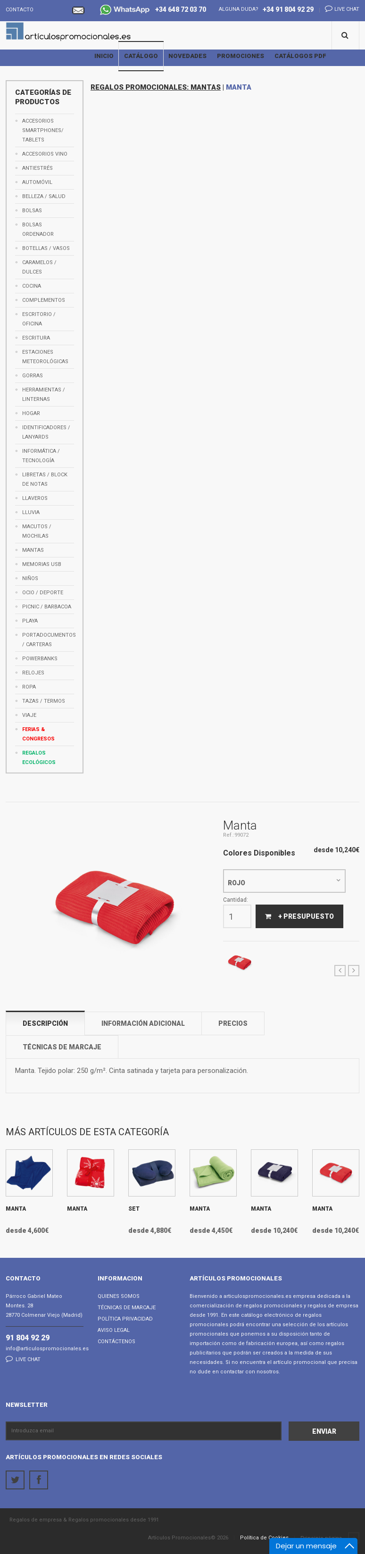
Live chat (339, 8)
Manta (16, 1208)
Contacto (19, 10)
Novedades (187, 55)
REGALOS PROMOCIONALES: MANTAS (156, 87)
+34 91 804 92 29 (288, 9)
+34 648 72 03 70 (153, 11)
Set (134, 1208)
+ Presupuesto (299, 916)
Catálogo (141, 55)
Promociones (240, 55)
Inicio (104, 55)
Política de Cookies (264, 1538)
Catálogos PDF (300, 55)
